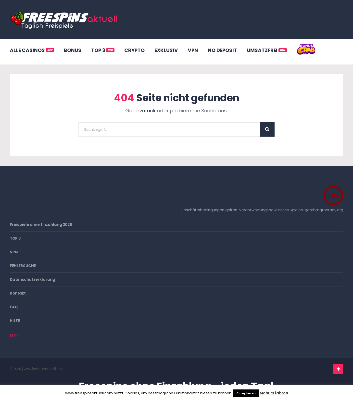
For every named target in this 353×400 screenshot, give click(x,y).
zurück (148, 110)
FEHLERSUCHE (23, 266)
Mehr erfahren (274, 393)
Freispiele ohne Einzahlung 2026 (41, 224)
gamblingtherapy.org (324, 209)
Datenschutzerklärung (32, 279)
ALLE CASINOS (32, 50)
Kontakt (18, 293)
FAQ (14, 307)
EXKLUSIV (166, 50)
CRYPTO (134, 50)
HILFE (15, 321)
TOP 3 (102, 50)
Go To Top (338, 369)
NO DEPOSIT (222, 50)
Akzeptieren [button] (246, 393)
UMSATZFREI (267, 50)
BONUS (72, 50)
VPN (193, 50)
